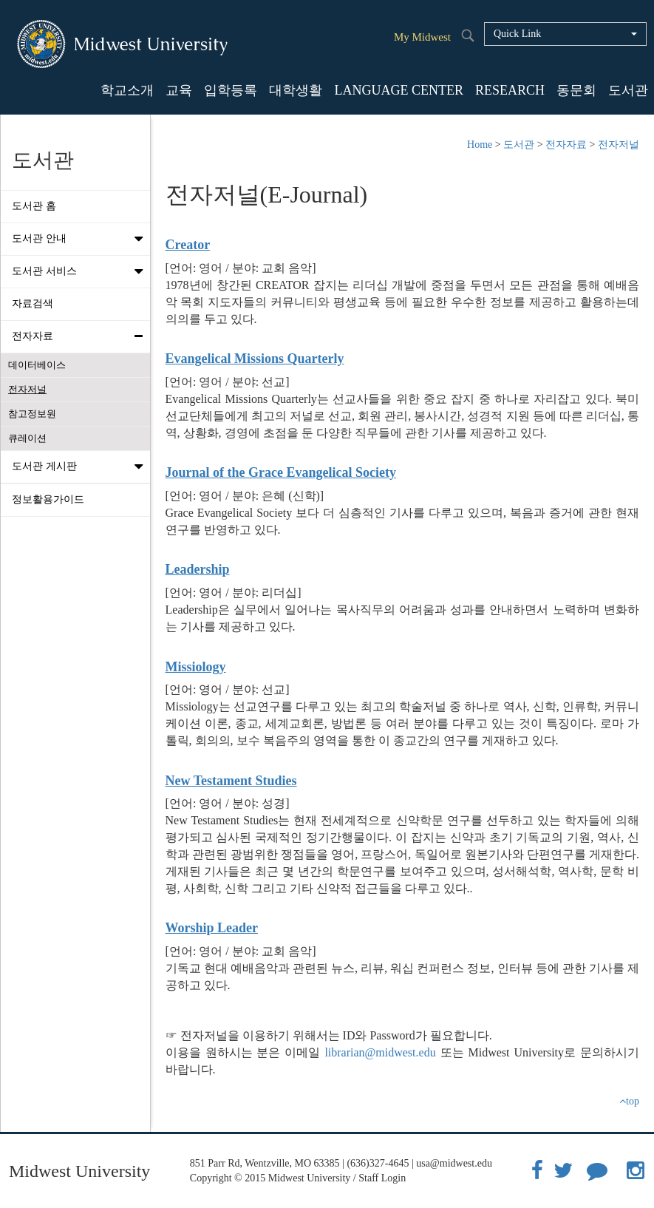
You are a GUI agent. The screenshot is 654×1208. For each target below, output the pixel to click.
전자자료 (81, 336)
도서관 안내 (81, 239)
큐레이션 (27, 438)
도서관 (628, 90)
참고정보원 (32, 413)
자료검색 (32, 303)
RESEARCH (510, 90)
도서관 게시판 (81, 466)
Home (479, 144)
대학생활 (295, 90)
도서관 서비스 (81, 271)
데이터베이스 (37, 364)
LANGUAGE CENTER (398, 90)
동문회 (576, 90)
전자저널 (27, 389)
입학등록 (230, 90)
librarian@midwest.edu (379, 1052)
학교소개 (127, 90)
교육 (179, 90)
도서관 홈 (34, 205)
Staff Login (382, 1178)
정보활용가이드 (48, 499)
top (629, 1101)
